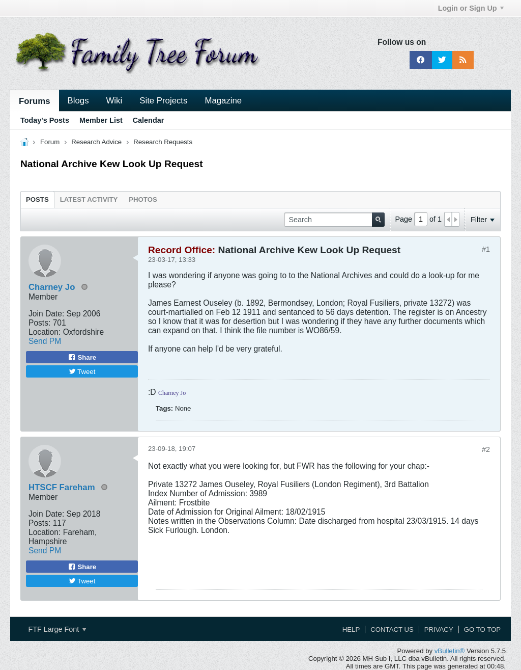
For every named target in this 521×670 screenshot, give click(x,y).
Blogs (78, 100)
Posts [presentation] (37, 199)
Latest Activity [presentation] (89, 199)
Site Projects (163, 100)
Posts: (39, 322)
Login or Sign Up (471, 8)
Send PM (44, 341)
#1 (486, 249)
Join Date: (46, 313)
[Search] (334, 219)
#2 (486, 449)
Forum (50, 142)
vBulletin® (450, 651)
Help (351, 629)
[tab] (37, 199)
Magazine (223, 100)
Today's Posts (44, 120)
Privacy (438, 629)
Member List (101, 120)
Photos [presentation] (143, 199)
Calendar (148, 120)
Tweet (82, 372)
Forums (34, 101)
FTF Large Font (57, 629)
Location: (44, 332)
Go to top (482, 629)
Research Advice (96, 142)
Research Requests (162, 142)
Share (82, 357)
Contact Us (392, 629)
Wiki (114, 100)
